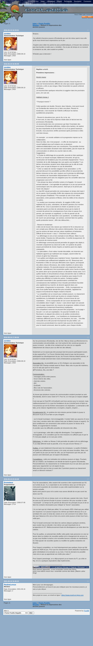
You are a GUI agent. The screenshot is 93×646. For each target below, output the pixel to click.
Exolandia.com (33, 1)
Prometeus (8, 483)
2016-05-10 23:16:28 (11, 479)
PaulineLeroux (10, 585)
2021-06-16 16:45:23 (11, 581)
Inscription (77, 1)
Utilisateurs (51, 1)
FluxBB (86, 611)
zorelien (7, 34)
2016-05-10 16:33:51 (11, 30)
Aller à (19, 612)
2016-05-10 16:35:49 (11, 64)
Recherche (68, 1)
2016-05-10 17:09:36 (11, 337)
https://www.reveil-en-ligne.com (72, 595)
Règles (59, 1)
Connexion (87, 1)
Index (43, 1)
